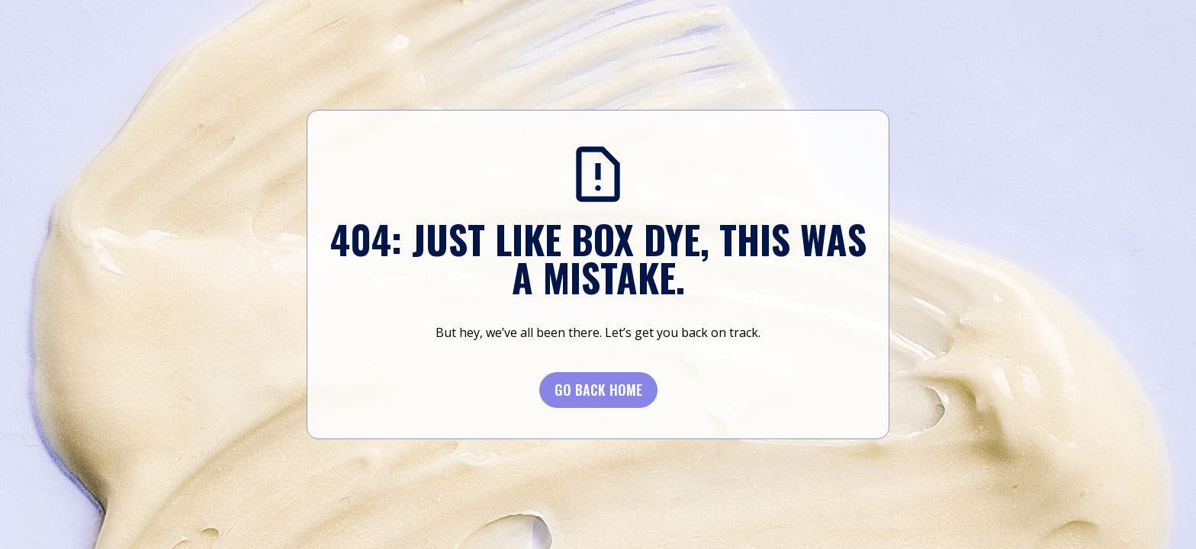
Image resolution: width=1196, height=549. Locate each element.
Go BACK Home (598, 390)
